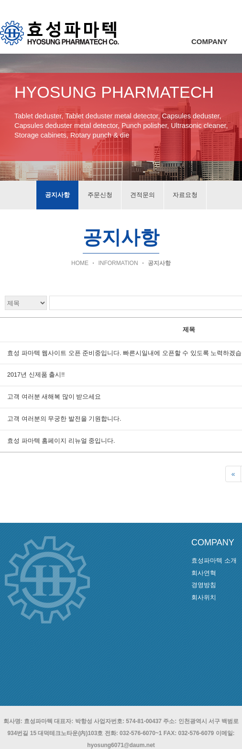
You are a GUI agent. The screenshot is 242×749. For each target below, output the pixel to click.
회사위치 (203, 597)
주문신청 (100, 194)
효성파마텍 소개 (214, 560)
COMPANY (209, 41)
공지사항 (57, 194)
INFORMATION (118, 263)
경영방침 (203, 584)
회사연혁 (203, 572)
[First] (233, 474)
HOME (79, 263)
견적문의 (142, 194)
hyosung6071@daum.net (121, 745)
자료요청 (185, 194)
